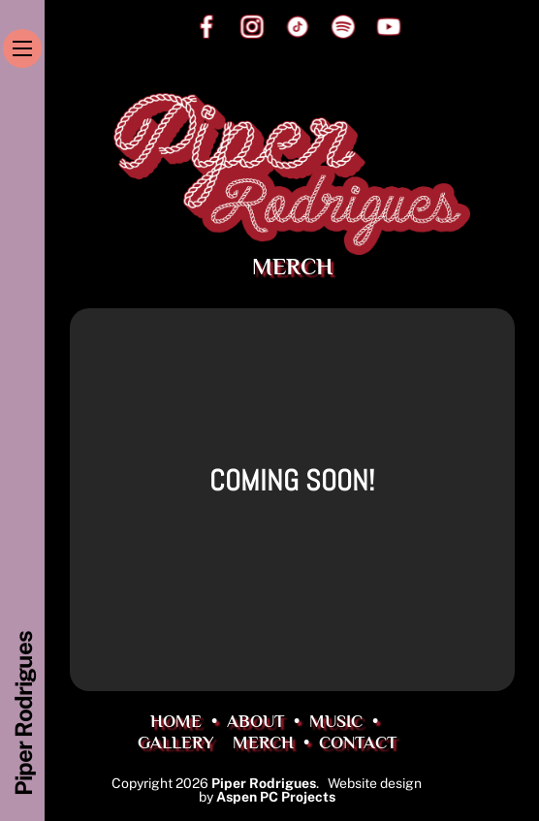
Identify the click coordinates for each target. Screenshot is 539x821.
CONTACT (357, 742)
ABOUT (255, 721)
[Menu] (22, 48)
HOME (176, 721)
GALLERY (175, 742)
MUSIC (336, 721)
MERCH (263, 742)
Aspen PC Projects (275, 797)
